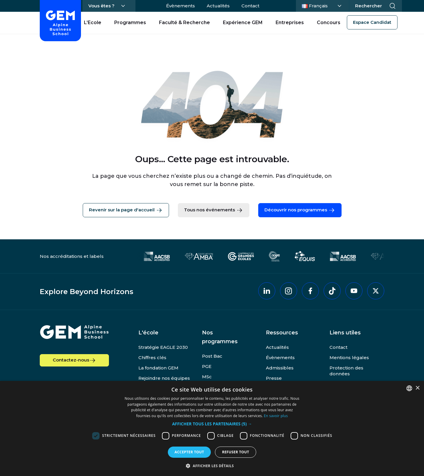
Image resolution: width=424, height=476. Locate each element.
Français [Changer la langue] (322, 5)
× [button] (417, 388)
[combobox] (409, 388)
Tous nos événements (213, 210)
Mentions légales (349, 357)
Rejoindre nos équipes (164, 378)
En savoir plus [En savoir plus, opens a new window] (276, 415)
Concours (328, 22)
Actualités (218, 6)
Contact (250, 6)
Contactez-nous (74, 360)
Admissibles (280, 368)
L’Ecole (92, 22)
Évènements (180, 6)
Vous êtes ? (101, 6)
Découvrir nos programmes (299, 210)
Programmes (130, 22)
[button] (212, 424)
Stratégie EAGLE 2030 (163, 347)
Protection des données (346, 371)
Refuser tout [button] (235, 452)
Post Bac (212, 356)
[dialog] (212, 428)
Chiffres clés (152, 357)
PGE (206, 366)
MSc (207, 376)
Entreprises (290, 22)
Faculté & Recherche (184, 22)
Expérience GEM (243, 22)
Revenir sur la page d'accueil (126, 210)
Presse (274, 378)
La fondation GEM (158, 368)
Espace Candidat (372, 22)
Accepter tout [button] (189, 452)
